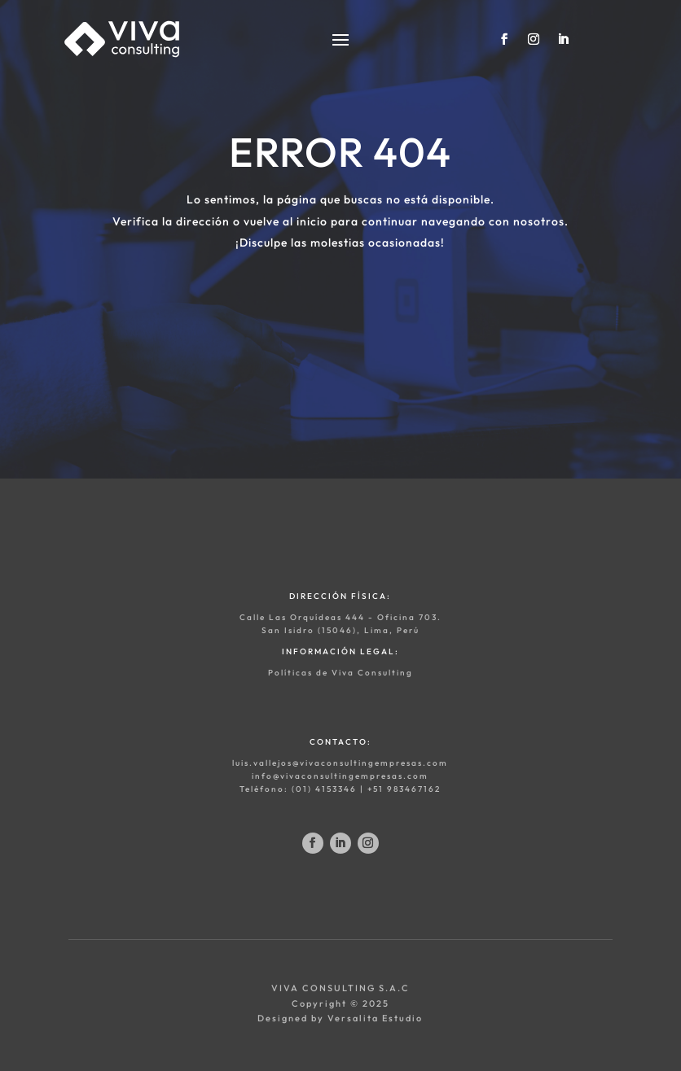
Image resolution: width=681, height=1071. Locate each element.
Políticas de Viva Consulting (340, 672)
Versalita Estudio (375, 1018)
